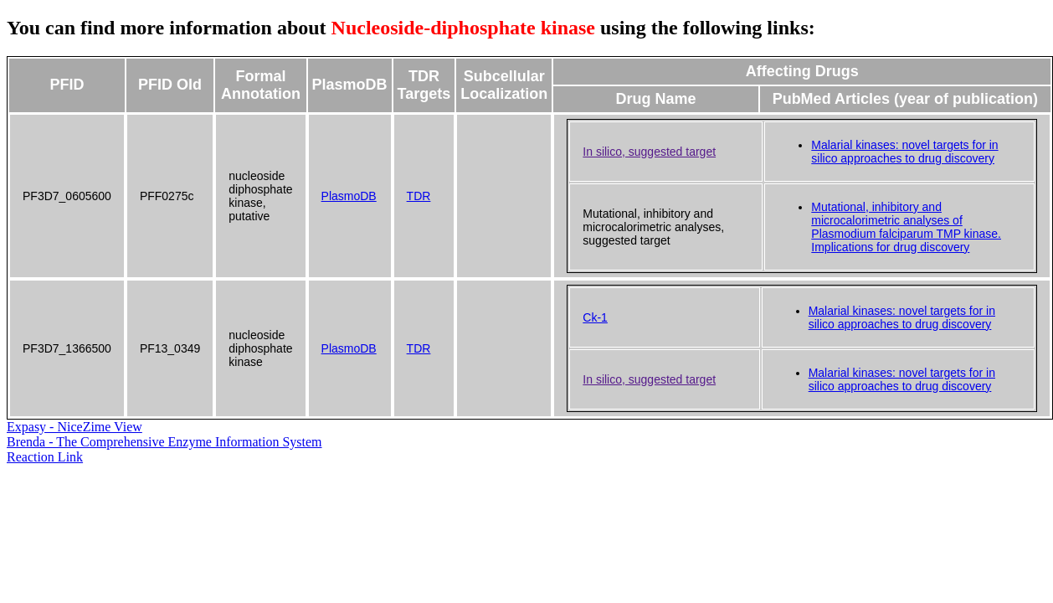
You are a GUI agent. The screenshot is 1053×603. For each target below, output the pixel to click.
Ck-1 (595, 317)
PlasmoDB (349, 196)
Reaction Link (45, 457)
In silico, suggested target (649, 151)
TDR (419, 196)
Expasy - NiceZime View (74, 427)
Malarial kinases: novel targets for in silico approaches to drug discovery (904, 151)
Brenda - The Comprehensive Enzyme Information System (164, 442)
